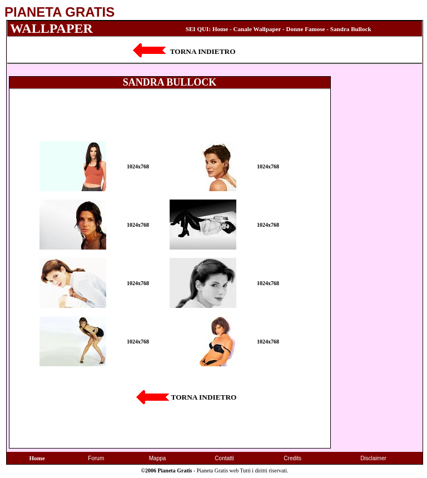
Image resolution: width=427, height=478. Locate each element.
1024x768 (138, 166)
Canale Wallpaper (257, 29)
